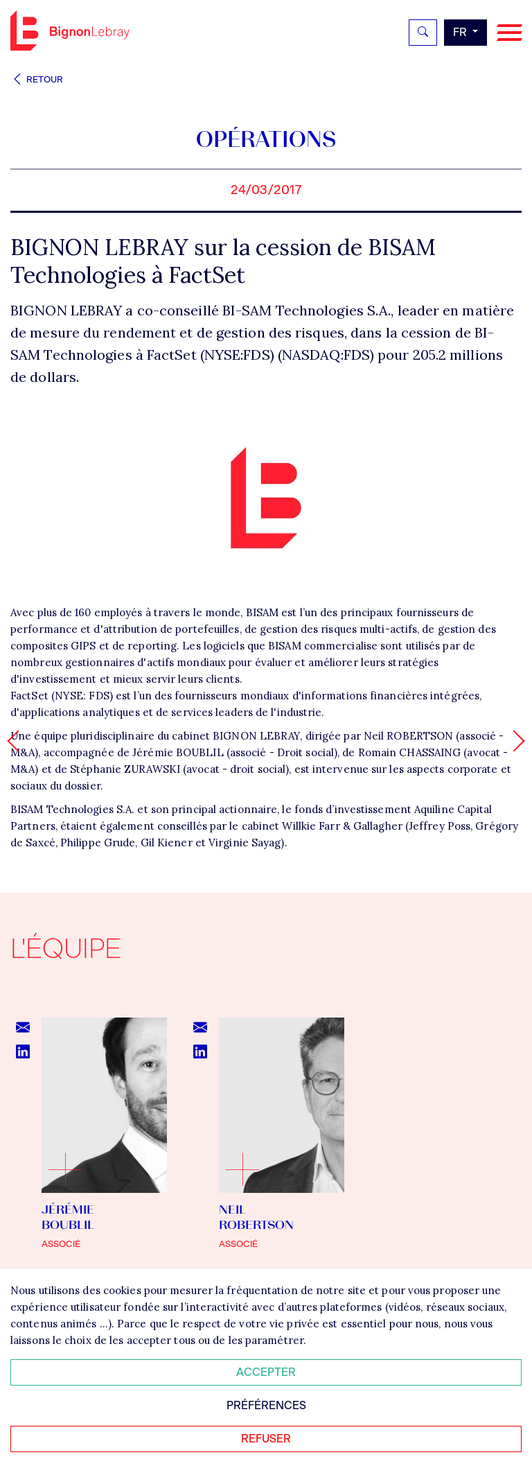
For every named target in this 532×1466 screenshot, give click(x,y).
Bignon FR (70, 30)
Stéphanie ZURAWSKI (125, 769)
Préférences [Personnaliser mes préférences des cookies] (266, 1405)
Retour (36, 79)
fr (461, 32)
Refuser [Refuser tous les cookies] (266, 1438)
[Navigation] (509, 33)
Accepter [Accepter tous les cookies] (266, 1372)
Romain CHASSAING (409, 752)
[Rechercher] (423, 32)
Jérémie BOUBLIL (178, 752)
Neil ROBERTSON (408, 735)
